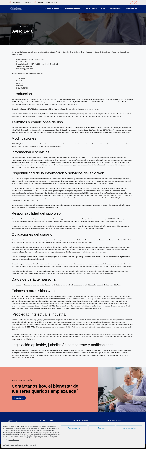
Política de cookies (8, 445)
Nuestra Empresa (53, 9)
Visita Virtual (91, 9)
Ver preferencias (129, 428)
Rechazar (101, 428)
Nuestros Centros (73, 9)
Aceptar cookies (74, 428)
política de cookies (13, 440)
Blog (103, 9)
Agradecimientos (115, 9)
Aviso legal (32, 445)
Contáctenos (131, 9)
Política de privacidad (21, 445)
